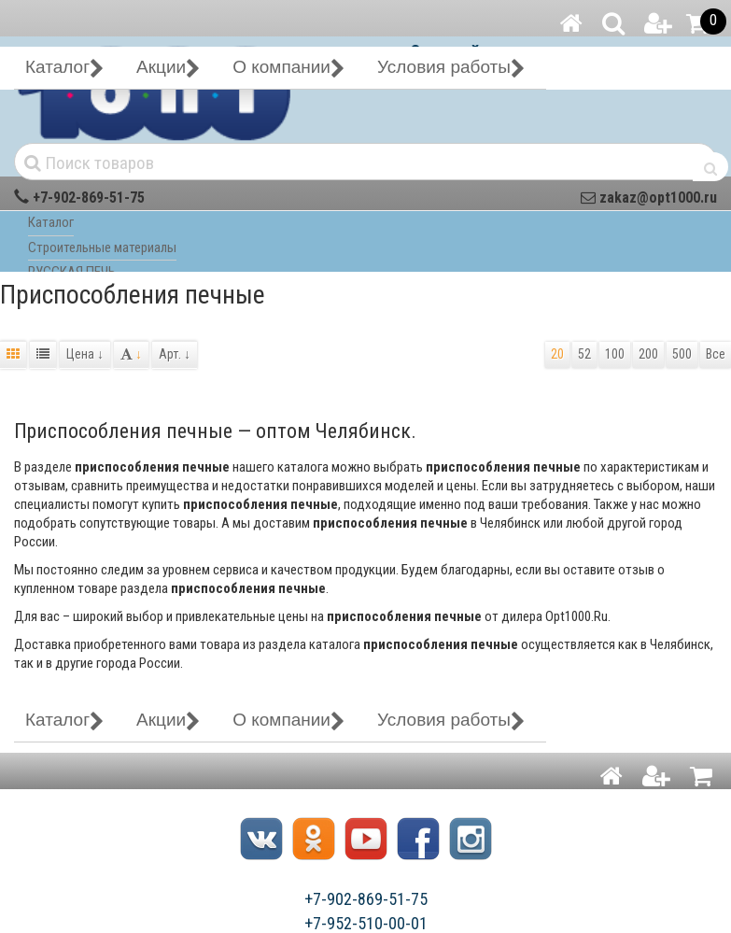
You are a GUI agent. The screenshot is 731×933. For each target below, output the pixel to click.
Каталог (51, 222)
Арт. (174, 353)
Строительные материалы (102, 247)
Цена (85, 353)
